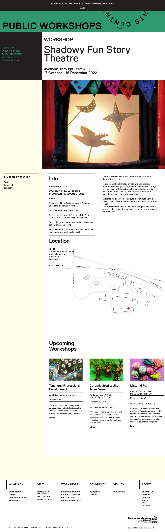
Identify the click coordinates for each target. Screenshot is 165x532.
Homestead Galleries (43, 492)
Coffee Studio (44, 499)
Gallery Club (8, 57)
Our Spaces (119, 491)
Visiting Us (56, 265)
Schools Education (11, 54)
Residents (95, 491)
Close (82, 7)
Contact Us (147, 491)
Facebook (8, 185)
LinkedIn (8, 187)
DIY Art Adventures (11, 60)
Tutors (93, 494)
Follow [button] (12, 520)
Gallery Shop (44, 496)
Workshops (8, 47)
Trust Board (145, 501)
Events (12, 494)
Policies (146, 505)
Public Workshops (52, 26)
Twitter (7, 182)
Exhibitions (15, 491)
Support (146, 497)
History (146, 494)
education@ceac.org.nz (60, 224)
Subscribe (14, 500)
